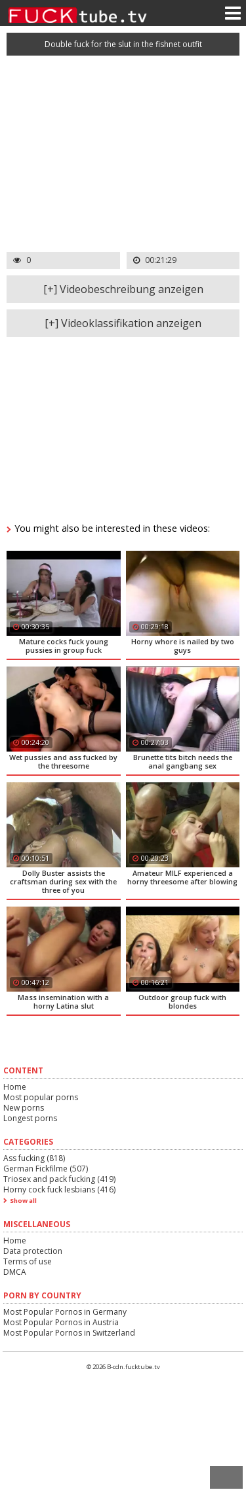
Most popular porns (40, 1097)
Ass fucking (34, 1158)
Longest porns (30, 1118)
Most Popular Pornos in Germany (65, 1311)
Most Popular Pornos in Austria (61, 1322)
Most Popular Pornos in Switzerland (69, 1332)
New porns (23, 1107)
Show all (23, 1200)
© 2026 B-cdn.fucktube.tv (123, 1366)
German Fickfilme (45, 1168)
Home (14, 1086)
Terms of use (27, 1261)
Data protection (32, 1251)
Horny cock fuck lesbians (59, 1189)
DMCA (14, 1271)
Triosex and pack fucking (59, 1179)
